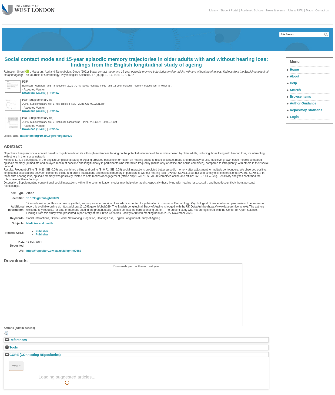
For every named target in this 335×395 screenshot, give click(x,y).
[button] (6, 333)
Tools (11, 347)
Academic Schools (252, 10)
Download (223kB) (34, 92)
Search (295, 90)
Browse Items (300, 96)
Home (294, 69)
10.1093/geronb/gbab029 (42, 198)
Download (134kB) (34, 129)
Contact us (322, 10)
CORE (16, 366)
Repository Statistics (306, 110)
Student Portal (229, 10)
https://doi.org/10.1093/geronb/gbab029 (46, 135)
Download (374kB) (34, 111)
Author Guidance (303, 103)
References (16, 340)
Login (294, 117)
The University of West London (28, 7)
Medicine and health (39, 223)
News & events (275, 10)
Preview (54, 92)
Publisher (42, 231)
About (294, 76)
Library (213, 10)
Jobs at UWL (295, 10)
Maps (309, 10)
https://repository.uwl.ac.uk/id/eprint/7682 (53, 250)
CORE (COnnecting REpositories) (33, 355)
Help (293, 83)
